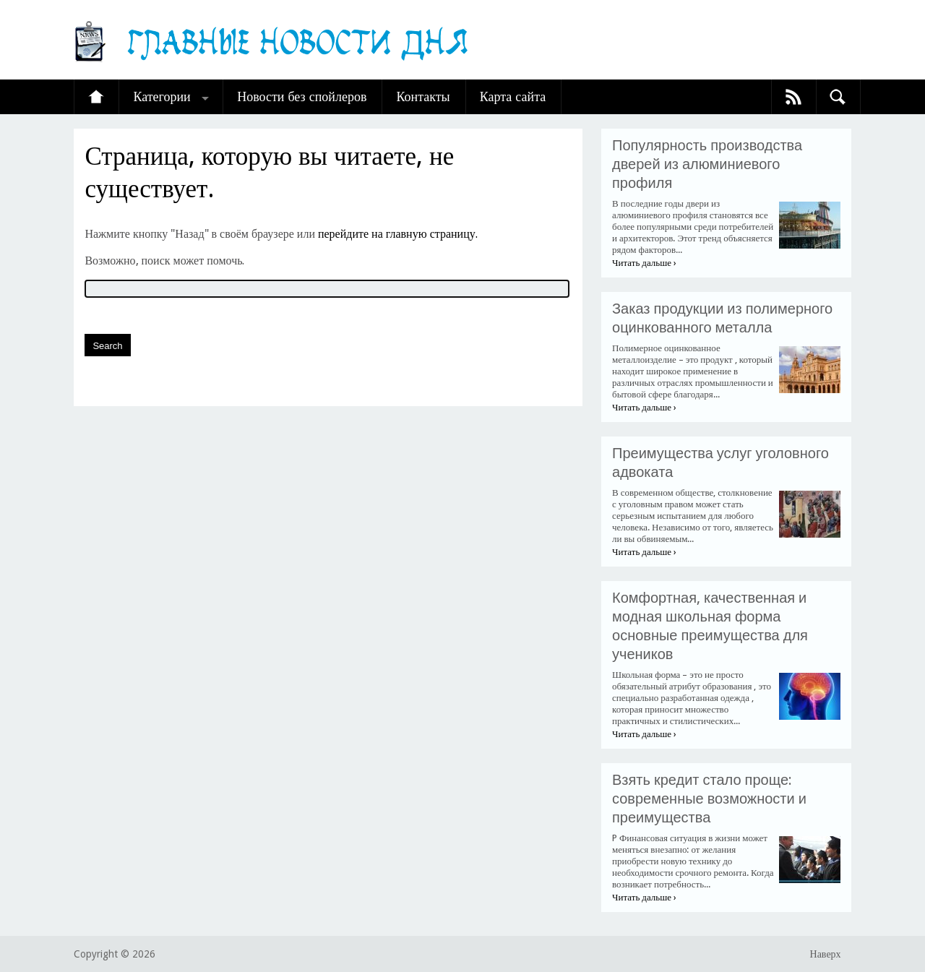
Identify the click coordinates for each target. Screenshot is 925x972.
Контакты (422, 96)
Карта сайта (513, 96)
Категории (161, 96)
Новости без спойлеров (301, 96)
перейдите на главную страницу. (398, 234)
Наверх (825, 954)
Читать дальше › (644, 262)
